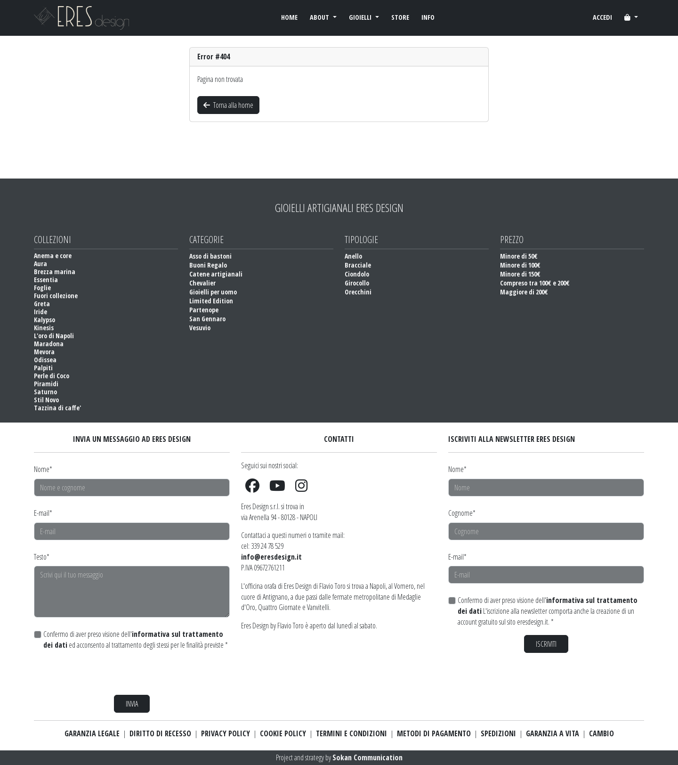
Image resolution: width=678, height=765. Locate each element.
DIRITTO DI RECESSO (160, 733)
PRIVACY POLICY (225, 733)
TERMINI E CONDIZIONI (351, 733)
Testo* (41, 557)
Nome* (43, 469)
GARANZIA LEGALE (92, 733)
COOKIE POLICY (283, 733)
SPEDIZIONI (498, 733)
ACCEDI (602, 17)
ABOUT (320, 17)
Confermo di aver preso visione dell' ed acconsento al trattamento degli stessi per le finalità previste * (135, 639)
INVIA (132, 704)
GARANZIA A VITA (552, 733)
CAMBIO (601, 733)
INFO (428, 17)
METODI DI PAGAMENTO (434, 733)
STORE (400, 17)
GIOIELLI (361, 17)
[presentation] (105, 672)
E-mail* (43, 513)
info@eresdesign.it (271, 557)
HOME (289, 17)
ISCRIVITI (546, 644)
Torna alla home (228, 105)
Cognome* (462, 513)
